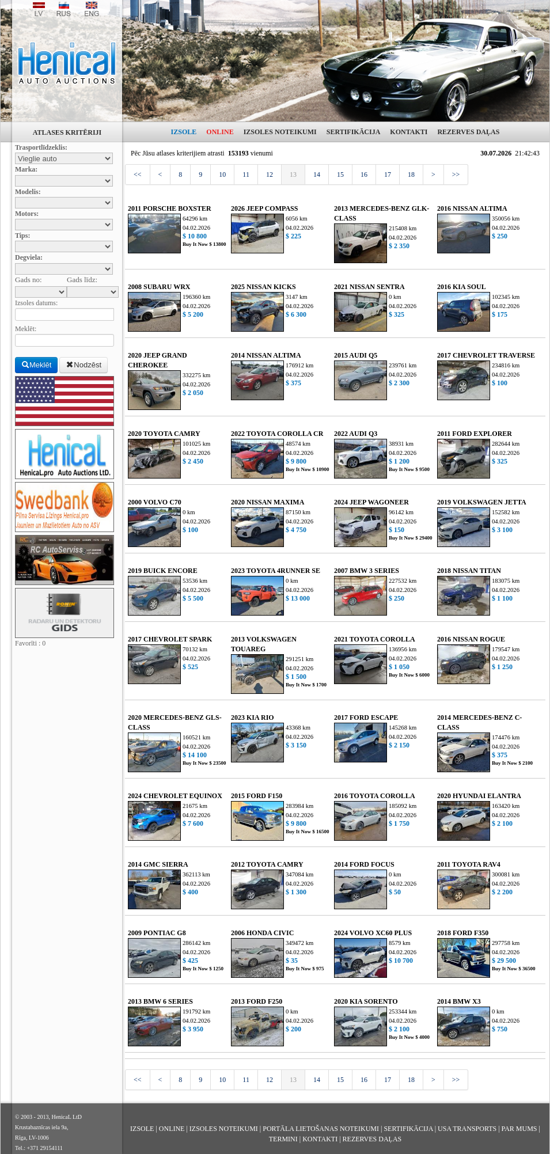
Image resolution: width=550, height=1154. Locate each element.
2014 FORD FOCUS (364, 864)
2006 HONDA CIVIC (262, 933)
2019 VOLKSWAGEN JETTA (481, 502)
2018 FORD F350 (462, 933)
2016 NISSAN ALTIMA (472, 208)
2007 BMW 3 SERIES (366, 571)
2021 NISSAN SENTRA (369, 287)
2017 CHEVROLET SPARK (170, 639)
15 (340, 174)
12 (269, 174)
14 (316, 174)
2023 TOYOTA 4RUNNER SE (275, 571)
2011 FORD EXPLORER (474, 434)
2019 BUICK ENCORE (163, 571)
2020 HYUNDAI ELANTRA (479, 796)
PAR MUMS (519, 1129)
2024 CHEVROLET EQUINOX (175, 796)
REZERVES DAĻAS (468, 132)
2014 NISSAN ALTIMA (266, 355)
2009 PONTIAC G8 (157, 933)
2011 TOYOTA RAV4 (468, 864)
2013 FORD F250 (256, 1001)
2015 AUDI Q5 (355, 355)
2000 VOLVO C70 (154, 502)
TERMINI (283, 1139)
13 (293, 174)
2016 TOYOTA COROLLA (374, 796)
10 (222, 174)
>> (456, 174)
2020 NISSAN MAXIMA (267, 502)
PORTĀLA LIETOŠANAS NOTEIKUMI (321, 1129)
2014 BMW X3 (459, 1001)
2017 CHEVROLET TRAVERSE (486, 355)
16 (364, 174)
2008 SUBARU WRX (159, 287)
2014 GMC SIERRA (158, 864)
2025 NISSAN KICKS (263, 287)
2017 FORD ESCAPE (366, 717)
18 (411, 174)
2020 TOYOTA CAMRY (164, 434)
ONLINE (219, 132)
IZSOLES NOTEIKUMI (280, 132)
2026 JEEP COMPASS (264, 208)
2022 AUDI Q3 (355, 434)
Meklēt (36, 364)
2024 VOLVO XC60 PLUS (373, 933)
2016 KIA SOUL (461, 287)
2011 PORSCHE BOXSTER (169, 208)
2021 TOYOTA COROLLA (374, 639)
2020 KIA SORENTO (365, 1001)
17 (387, 174)
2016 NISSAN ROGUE (471, 639)
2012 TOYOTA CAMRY (267, 864)
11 (245, 174)
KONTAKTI (408, 132)
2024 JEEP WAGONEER (371, 502)
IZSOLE (184, 132)
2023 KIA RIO (252, 717)
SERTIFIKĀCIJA (354, 132)
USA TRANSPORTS (467, 1129)
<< (138, 174)
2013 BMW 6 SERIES (160, 1001)
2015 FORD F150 (256, 796)
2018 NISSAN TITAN (469, 571)
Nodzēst (83, 364)
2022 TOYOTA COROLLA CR (277, 434)
